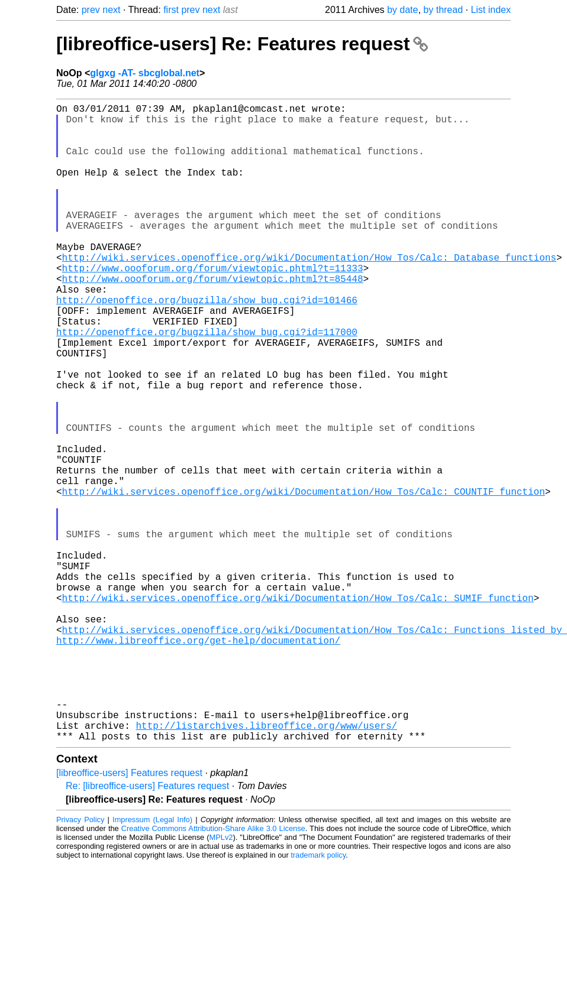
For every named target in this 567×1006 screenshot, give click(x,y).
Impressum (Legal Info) (152, 961)
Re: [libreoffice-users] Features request (147, 928)
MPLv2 (221, 979)
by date (402, 10)
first (171, 10)
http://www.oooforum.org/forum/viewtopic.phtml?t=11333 (212, 305)
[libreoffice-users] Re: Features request (242, 43)
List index (491, 10)
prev (91, 10)
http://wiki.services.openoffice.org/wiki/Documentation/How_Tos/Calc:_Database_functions (309, 292)
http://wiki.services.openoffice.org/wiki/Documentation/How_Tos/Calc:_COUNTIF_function (303, 578)
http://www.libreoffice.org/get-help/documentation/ (198, 760)
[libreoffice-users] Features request (129, 915)
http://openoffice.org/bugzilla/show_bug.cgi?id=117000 (206, 383)
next (111, 10)
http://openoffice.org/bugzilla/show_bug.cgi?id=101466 (206, 344)
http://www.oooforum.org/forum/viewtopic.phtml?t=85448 (212, 318)
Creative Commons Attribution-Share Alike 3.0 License (213, 970)
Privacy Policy (80, 961)
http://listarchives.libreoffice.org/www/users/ (266, 864)
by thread (443, 10)
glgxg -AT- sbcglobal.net (144, 73)
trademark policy (318, 996)
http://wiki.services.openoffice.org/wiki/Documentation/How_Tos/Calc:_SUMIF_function (298, 708)
